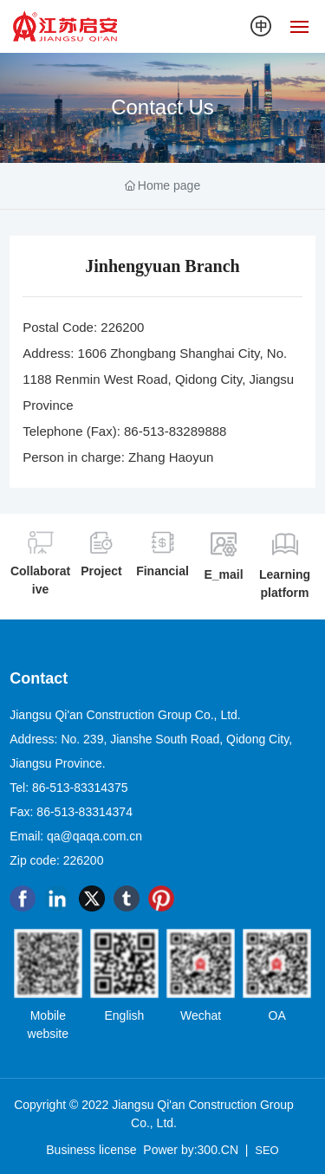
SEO (266, 1150)
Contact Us (162, 107)
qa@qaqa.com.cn (94, 836)
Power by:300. (182, 1150)
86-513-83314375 (80, 788)
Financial (162, 571)
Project (101, 571)
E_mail (223, 574)
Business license (91, 1150)
